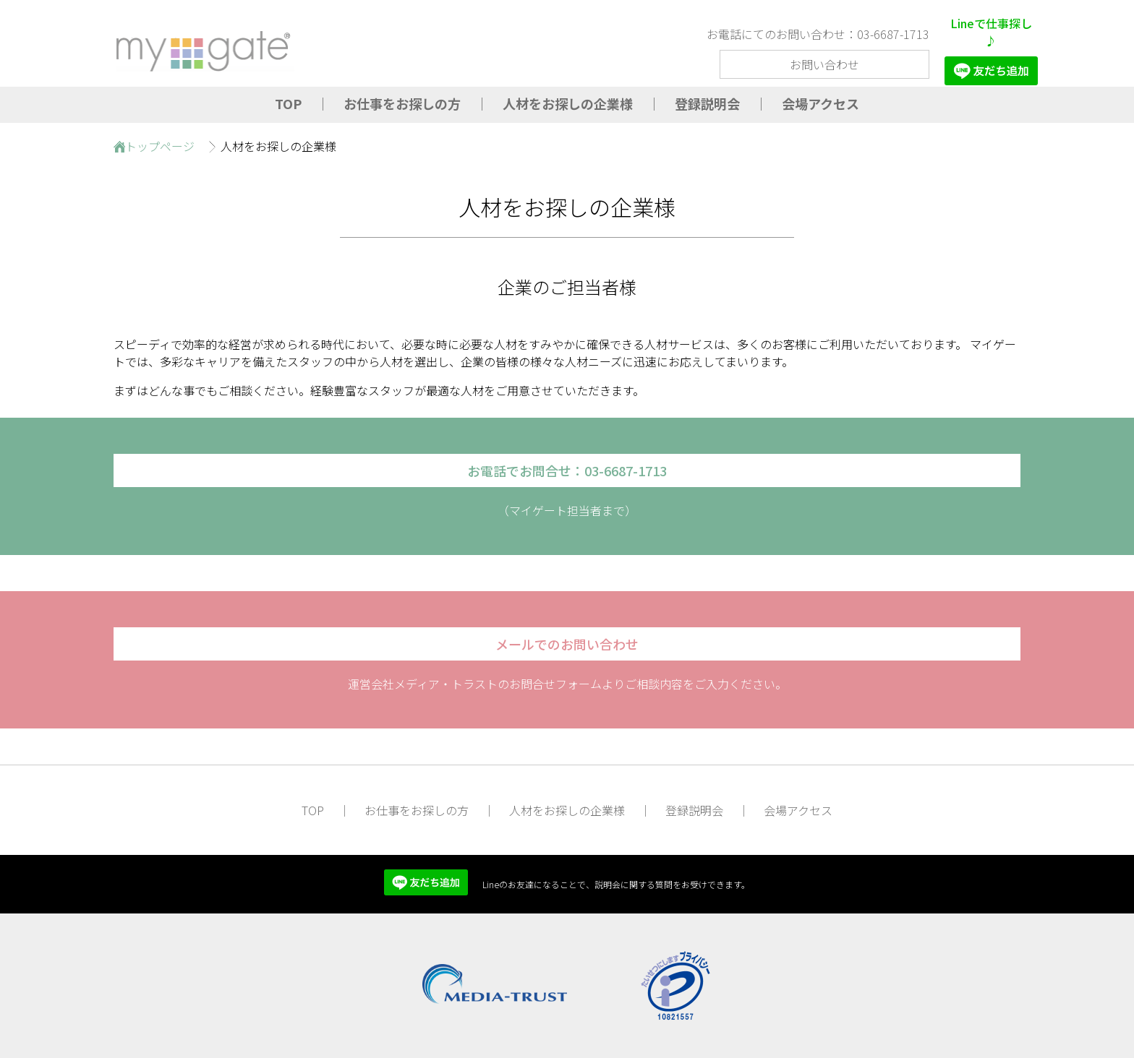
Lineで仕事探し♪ (991, 49)
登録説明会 (707, 103)
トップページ (160, 146)
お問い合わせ (824, 64)
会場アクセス (820, 103)
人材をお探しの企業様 (568, 103)
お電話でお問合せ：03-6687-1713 (567, 470)
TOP (288, 103)
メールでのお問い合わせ (567, 644)
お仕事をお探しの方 (402, 103)
